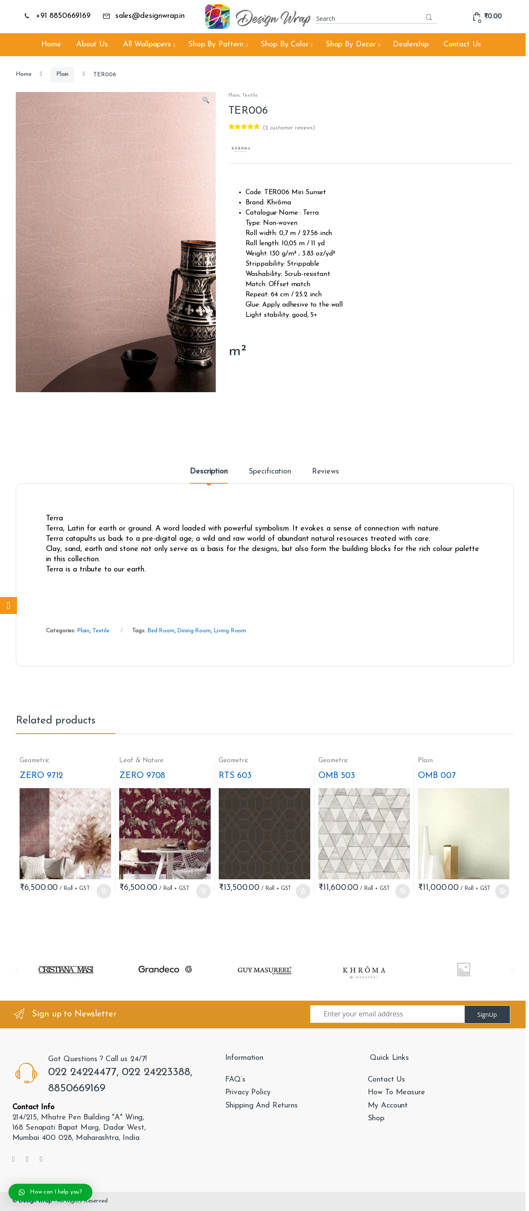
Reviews (325, 472)
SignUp (487, 1014)
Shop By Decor (351, 44)
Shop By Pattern (215, 44)
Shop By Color (284, 44)
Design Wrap (34, 1201)
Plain (62, 74)
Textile (250, 95)
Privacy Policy (248, 1092)
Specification (270, 472)
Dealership (411, 44)
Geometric (34, 760)
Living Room (230, 631)
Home (51, 44)
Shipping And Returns (261, 1106)
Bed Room (160, 631)
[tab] (208, 475)
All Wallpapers (147, 44)
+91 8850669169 (57, 16)
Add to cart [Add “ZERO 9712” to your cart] (103, 891)
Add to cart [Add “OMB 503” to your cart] (402, 891)
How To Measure (396, 1092)
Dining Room (193, 631)
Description (208, 472)
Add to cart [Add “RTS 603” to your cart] (302, 891)
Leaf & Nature (141, 760)
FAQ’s (235, 1080)
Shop (376, 1118)
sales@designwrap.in (144, 16)
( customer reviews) (289, 128)
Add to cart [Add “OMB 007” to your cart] (501, 891)
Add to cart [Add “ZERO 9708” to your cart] (203, 891)
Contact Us (462, 44)
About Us (92, 44)
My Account (388, 1106)
